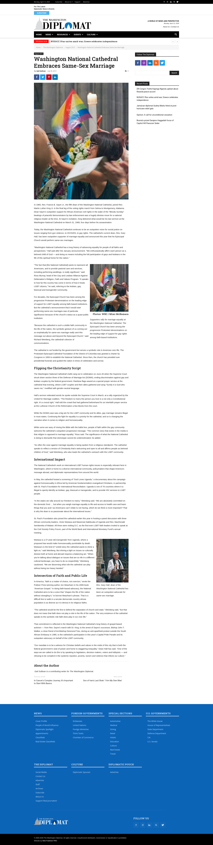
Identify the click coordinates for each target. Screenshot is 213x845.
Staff (38, 784)
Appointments (42, 733)
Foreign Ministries (81, 729)
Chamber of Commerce (83, 737)
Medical (113, 725)
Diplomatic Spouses (81, 772)
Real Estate (115, 749)
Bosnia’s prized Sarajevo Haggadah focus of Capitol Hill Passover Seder (155, 121)
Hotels (113, 737)
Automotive (115, 721)
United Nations (79, 725)
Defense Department (157, 733)
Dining (113, 729)
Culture (91, 34)
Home (39, 34)
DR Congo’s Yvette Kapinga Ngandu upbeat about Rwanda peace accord (157, 90)
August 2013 (70, 47)
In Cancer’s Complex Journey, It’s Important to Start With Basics (53, 682)
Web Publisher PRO (49, 841)
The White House (155, 721)
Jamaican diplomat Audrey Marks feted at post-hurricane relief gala (157, 107)
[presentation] (173, 41)
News (48, 34)
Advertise (86, 2)
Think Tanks (78, 733)
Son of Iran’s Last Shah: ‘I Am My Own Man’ (102, 680)
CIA (149, 737)
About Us (68, 2)
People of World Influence (47, 725)
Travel (113, 753)
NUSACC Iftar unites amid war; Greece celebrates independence (84, 41)
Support (77, 2)
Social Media (41, 772)
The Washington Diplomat (53, 47)
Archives (39, 788)
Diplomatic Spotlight (45, 729)
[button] (176, 34)
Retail (112, 733)
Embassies (77, 721)
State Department (155, 729)
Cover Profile (41, 721)
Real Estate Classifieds (45, 741)
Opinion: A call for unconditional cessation (154, 115)
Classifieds (40, 737)
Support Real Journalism (46, 800)
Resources (62, 34)
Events (77, 34)
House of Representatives (159, 725)
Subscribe (58, 2)
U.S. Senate (153, 741)
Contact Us (175, 27)
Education (114, 741)
